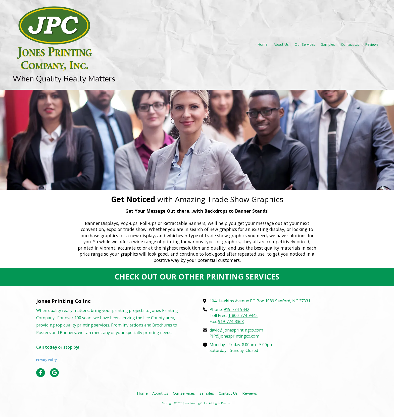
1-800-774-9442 (243, 315)
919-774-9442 (236, 309)
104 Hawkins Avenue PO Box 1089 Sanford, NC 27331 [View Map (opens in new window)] (260, 301)
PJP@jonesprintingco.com (234, 336)
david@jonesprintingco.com (236, 330)
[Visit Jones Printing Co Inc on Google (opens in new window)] (54, 372)
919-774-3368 (231, 321)
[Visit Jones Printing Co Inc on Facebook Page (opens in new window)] (40, 372)
